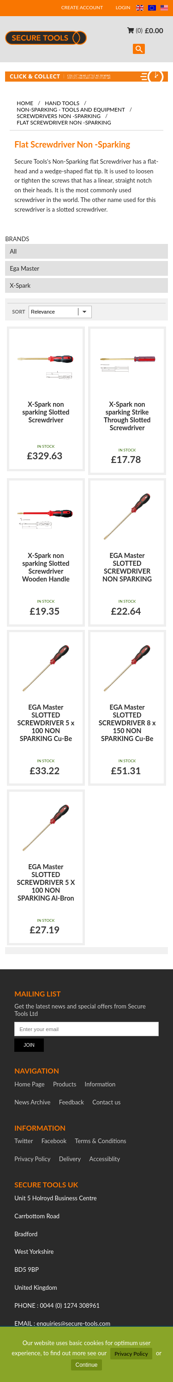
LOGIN (123, 7)
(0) (135, 30)
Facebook (54, 1141)
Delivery (70, 1159)
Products (64, 1084)
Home (25, 103)
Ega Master (24, 268)
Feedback (71, 1102)
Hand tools (62, 103)
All (13, 251)
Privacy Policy (131, 1353)
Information (100, 1084)
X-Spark (20, 285)
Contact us (106, 1102)
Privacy (32, 1159)
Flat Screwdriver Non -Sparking (64, 122)
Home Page (29, 1084)
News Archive (32, 1102)
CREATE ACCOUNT (82, 7)
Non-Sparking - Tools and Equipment (71, 109)
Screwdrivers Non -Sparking (59, 116)
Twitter (23, 1141)
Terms (100, 1141)
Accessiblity (104, 1159)
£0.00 (154, 30)
